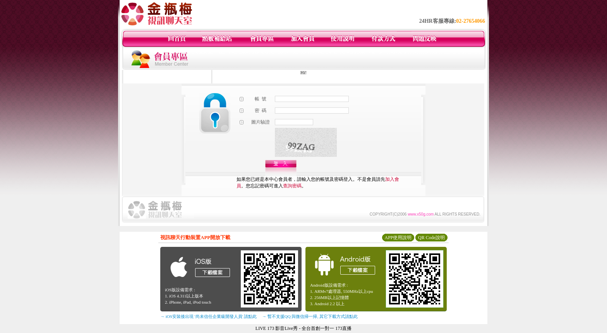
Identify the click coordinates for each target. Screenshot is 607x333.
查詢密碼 (292, 186)
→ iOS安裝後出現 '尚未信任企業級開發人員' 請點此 (208, 316)
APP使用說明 (398, 237)
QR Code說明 (431, 237)
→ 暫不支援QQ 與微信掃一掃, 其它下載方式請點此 (310, 316)
